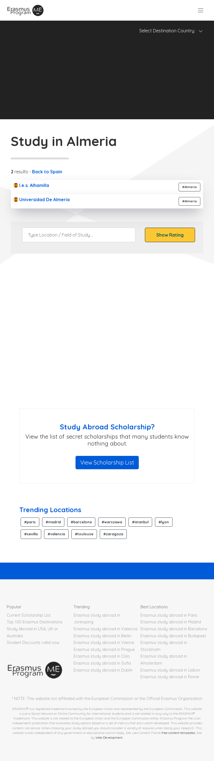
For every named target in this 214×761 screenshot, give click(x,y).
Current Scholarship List (28, 615)
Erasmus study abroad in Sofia (102, 663)
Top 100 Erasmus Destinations (34, 621)
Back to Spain (47, 171)
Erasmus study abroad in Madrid (170, 621)
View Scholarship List (107, 462)
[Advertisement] (107, 80)
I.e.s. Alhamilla (31, 185)
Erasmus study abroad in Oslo (102, 656)
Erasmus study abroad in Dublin (103, 670)
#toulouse (84, 534)
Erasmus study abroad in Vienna (104, 642)
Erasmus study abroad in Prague (104, 649)
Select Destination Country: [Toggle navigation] (171, 30)
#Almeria (189, 187)
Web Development (109, 737)
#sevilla (31, 534)
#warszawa (112, 522)
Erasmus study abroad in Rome (169, 676)
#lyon (164, 522)
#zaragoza (113, 534)
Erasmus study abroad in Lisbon (170, 670)
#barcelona (81, 522)
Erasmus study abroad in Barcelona (173, 628)
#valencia (56, 534)
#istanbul (140, 522)
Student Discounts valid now (33, 642)
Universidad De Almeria (42, 199)
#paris (30, 522)
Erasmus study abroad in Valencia (105, 628)
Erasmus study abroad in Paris (168, 615)
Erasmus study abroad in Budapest (173, 635)
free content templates (178, 733)
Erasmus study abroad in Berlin (102, 635)
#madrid (53, 522)
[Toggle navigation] (200, 10)
